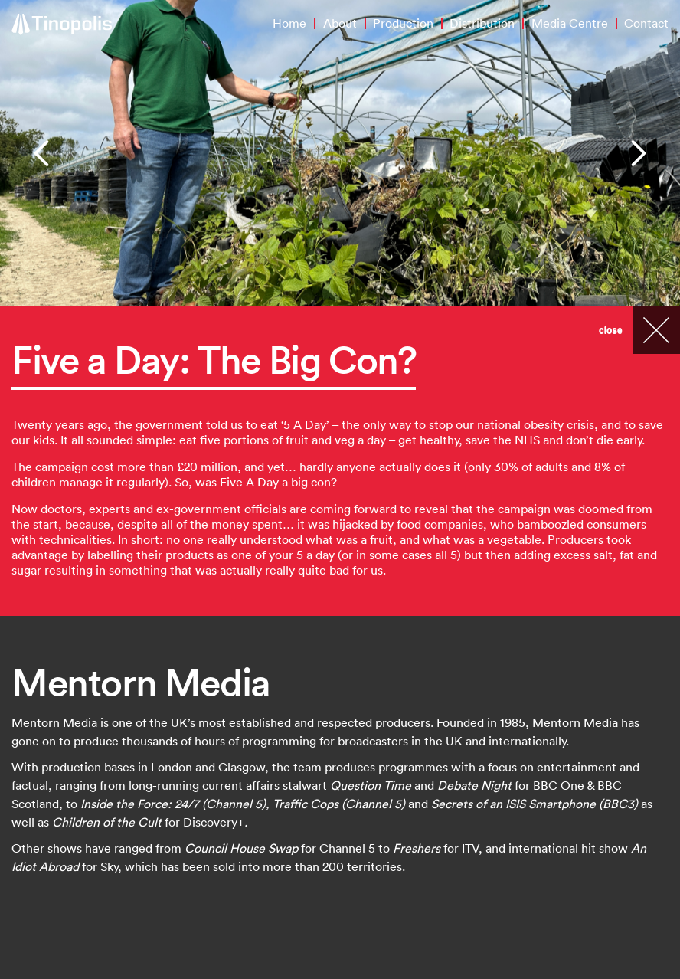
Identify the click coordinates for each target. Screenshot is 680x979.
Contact (646, 23)
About (340, 23)
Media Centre (569, 23)
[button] (43, 153)
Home (289, 23)
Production (403, 23)
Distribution (482, 23)
